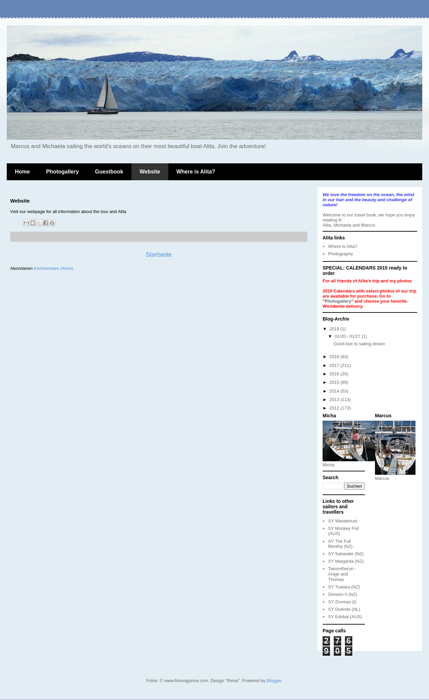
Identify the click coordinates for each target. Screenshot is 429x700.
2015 (334, 382)
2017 (334, 365)
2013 (334, 399)
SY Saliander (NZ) (345, 553)
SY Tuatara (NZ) (344, 586)
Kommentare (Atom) (53, 268)
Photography (340, 253)
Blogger (274, 680)
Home (22, 171)
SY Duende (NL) (344, 609)
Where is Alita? (195, 171)
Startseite (159, 254)
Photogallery (62, 171)
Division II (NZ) (342, 594)
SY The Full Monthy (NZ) (340, 544)
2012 (334, 408)
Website (150, 171)
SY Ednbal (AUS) (345, 616)
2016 (334, 373)
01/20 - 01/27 (348, 336)
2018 (334, 356)
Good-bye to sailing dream (359, 343)
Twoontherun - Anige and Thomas (342, 574)
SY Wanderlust (342, 520)
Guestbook (109, 171)
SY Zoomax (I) (342, 601)
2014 (334, 391)
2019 (334, 328)
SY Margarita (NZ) (345, 561)
